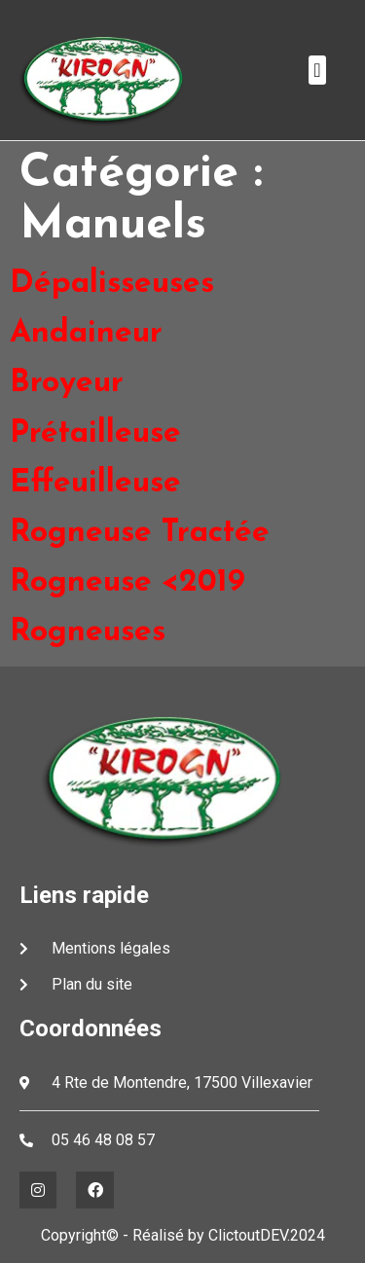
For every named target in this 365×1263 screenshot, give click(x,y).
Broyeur (67, 383)
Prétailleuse (95, 434)
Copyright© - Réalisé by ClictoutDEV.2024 (183, 1235)
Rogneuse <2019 (127, 582)
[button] (317, 70)
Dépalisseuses (112, 284)
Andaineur (86, 333)
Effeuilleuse (95, 483)
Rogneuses (87, 632)
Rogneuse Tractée (140, 533)
